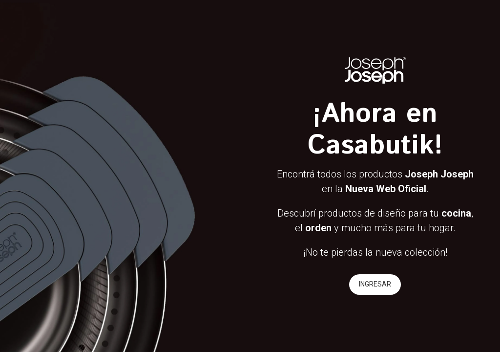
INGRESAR (375, 284)
